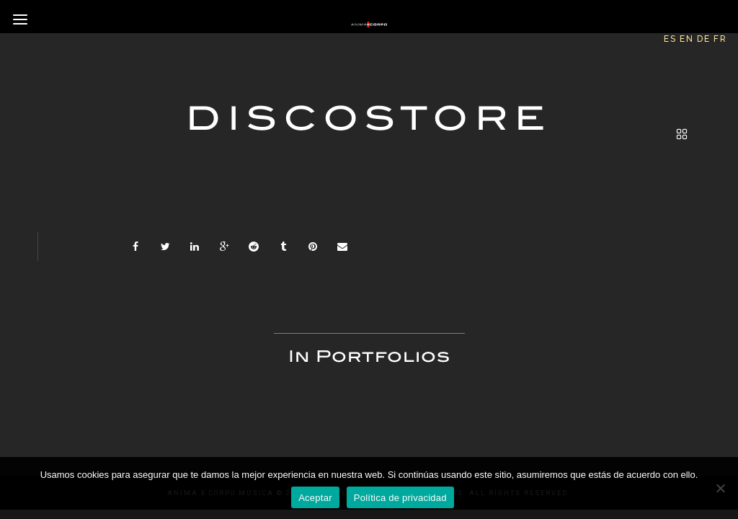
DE (704, 39)
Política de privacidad (400, 497)
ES (670, 39)
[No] (720, 488)
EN (687, 39)
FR (720, 39)
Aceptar (315, 497)
